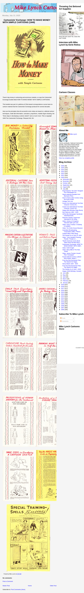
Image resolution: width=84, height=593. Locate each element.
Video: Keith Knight (68, 248)
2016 (63, 290)
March (65, 279)
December (66, 179)
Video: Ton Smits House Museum (72, 228)
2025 (63, 167)
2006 (63, 309)
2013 (63, 296)
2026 (63, 166)
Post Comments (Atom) (18, 589)
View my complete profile (66, 158)
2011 (63, 300)
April (64, 277)
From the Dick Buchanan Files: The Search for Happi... (71, 261)
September (66, 185)
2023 (63, 171)
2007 (63, 307)
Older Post (53, 585)
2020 (63, 177)
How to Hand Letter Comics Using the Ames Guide (72, 198)
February (66, 280)
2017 (63, 288)
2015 (63, 292)
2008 (63, 306)
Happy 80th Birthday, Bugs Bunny (72, 210)
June (64, 273)
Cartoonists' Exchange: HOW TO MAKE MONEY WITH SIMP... (72, 245)
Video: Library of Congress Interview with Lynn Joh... (70, 221)
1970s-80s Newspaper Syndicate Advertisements (72, 214)
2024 (63, 169)
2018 (63, 286)
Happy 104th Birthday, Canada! (71, 271)
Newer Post (6, 585)
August (65, 187)
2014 (63, 294)
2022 (63, 173)
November (66, 181)
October (65, 183)
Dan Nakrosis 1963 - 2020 (70, 212)
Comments (64, 321)
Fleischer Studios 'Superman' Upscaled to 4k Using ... (71, 218)
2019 (63, 284)
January (65, 282)
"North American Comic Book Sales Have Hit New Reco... (71, 241)
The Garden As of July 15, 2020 (72, 235)
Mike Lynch (73, 134)
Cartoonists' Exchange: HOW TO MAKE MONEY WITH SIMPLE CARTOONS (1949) (26, 21)
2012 (63, 298)
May (64, 275)
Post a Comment (8, 581)
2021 (63, 175)
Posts (62, 318)
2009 (63, 304)
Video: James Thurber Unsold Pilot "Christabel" (71, 254)
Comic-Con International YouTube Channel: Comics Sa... (72, 207)
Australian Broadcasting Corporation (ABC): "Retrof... (71, 230)
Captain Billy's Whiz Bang (70, 233)
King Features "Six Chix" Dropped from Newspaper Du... (72, 191)
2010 (63, 302)
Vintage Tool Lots (67, 201)
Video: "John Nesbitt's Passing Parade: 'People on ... (71, 238)
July (64, 189)
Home (30, 585)
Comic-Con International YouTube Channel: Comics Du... (72, 204)
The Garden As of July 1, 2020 (71, 269)
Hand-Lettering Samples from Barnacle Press (71, 195)
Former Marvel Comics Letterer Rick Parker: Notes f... (71, 257)
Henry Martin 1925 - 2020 (70, 264)
